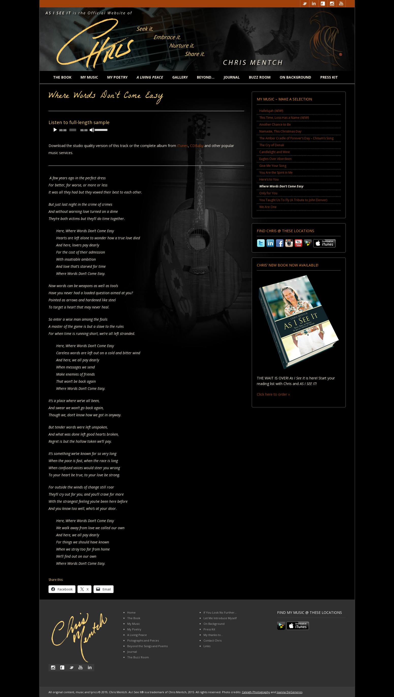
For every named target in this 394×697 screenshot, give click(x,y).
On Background (295, 77)
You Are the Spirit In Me (276, 172)
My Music (89, 77)
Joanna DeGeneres (289, 692)
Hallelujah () (271, 111)
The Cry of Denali (271, 145)
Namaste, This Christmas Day (280, 131)
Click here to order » (273, 394)
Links (206, 646)
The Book (62, 77)
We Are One (268, 207)
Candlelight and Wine (274, 152)
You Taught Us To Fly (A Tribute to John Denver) (293, 200)
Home (131, 612)
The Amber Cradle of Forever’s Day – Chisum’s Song (296, 138)
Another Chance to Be (275, 124)
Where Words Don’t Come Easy (281, 186)
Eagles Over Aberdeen (275, 159)
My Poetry (117, 77)
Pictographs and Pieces (143, 640)
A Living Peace (137, 635)
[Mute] (91, 129)
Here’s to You (269, 179)
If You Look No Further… (220, 612)
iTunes (182, 145)
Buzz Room (260, 77)
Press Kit (329, 77)
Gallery (180, 77)
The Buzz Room (138, 657)
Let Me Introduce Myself (220, 618)
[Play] (55, 129)
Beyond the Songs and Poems (147, 646)
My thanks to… (213, 635)
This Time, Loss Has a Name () (284, 117)
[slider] (72, 130)
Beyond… (205, 77)
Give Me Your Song (272, 166)
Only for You (268, 193)
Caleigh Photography (256, 692)
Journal (232, 77)
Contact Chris (212, 640)
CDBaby (196, 145)
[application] (79, 131)
